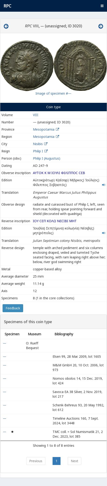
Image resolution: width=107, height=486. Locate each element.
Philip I (38, 151)
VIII (35, 115)
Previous (35, 461)
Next (74, 461)
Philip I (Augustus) (46, 158)
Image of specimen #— (53, 93)
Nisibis (38, 144)
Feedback (13, 308)
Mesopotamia (43, 129)
